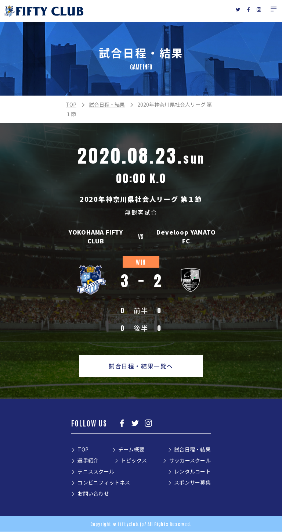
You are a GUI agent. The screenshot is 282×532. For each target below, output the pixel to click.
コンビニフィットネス (103, 482)
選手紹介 (87, 460)
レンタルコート (192, 471)
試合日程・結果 (107, 104)
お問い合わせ (93, 493)
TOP (71, 104)
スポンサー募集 (192, 482)
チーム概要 (131, 449)
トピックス (134, 460)
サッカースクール (190, 460)
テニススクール (95, 471)
